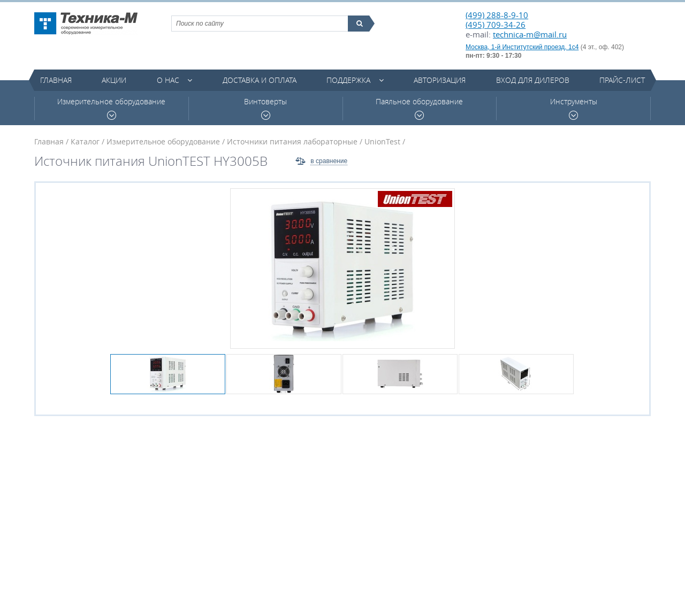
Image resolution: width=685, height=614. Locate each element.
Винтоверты (265, 108)
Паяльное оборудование (419, 108)
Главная (56, 80)
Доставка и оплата (259, 80)
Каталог (85, 141)
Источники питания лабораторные (292, 141)
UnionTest (382, 141)
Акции (114, 80)
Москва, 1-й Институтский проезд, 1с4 (522, 47)
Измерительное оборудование (111, 108)
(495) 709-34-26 (496, 24)
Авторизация (440, 80)
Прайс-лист (622, 80)
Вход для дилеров (532, 80)
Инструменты (573, 108)
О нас (168, 80)
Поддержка (348, 80)
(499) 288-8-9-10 (497, 15)
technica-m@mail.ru (530, 34)
